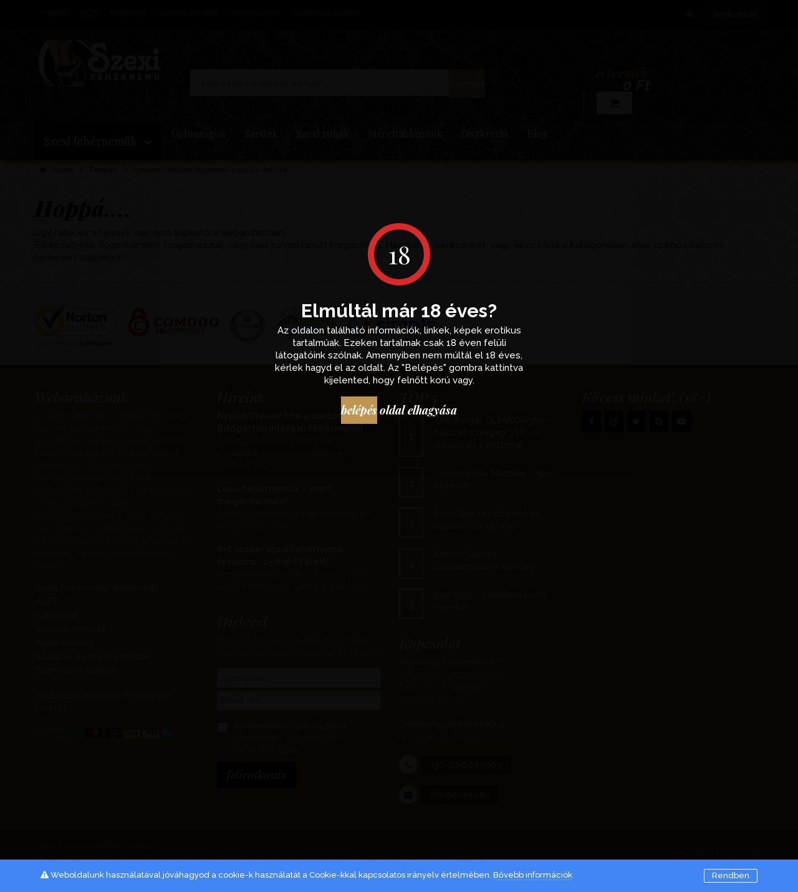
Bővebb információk (532, 875)
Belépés (353, 411)
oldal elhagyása (435, 411)
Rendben (730, 875)
